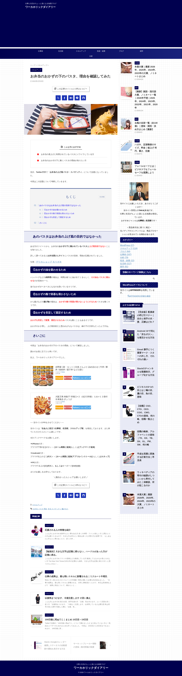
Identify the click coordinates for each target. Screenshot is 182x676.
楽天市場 (73, 379)
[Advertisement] (91, 29)
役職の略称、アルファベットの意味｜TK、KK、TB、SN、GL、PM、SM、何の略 (146, 421)
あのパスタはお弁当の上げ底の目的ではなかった (65, 205)
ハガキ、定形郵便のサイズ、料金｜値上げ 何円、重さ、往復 (146, 136)
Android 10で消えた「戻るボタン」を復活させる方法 (146, 321)
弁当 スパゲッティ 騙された (58, 509)
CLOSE (102, 197)
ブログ (121, 51)
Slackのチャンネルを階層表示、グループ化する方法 (146, 359)
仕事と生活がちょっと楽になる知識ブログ (91, 664)
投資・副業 (101, 51)
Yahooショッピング (90, 379)
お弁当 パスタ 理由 (40, 509)
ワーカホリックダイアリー (40, 7)
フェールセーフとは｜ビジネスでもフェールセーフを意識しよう (146, 157)
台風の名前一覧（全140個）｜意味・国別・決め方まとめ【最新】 (146, 116)
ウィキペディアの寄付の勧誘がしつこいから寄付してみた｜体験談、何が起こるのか (145, 462)
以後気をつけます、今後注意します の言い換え (66, 598)
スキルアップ (81, 51)
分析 (91, 56)
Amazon (61, 379)
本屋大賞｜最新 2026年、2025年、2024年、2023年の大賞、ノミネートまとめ (146, 69)
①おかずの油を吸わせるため (60, 210)
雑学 (141, 51)
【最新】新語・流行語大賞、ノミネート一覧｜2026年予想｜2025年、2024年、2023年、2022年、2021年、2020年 (146, 92)
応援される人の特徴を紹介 (57, 530)
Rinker (63, 373)
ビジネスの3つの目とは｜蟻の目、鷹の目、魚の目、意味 (146, 377)
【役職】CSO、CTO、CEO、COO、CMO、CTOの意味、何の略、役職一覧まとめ (146, 399)
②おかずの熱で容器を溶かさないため (64, 213)
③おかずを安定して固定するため (62, 217)
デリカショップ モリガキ (46, 263)
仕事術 (40, 51)
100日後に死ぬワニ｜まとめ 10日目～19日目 (65, 620)
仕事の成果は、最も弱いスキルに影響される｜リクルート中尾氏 (74, 576)
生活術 (60, 51)
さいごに (48, 224)
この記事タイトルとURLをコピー (70, 89)
